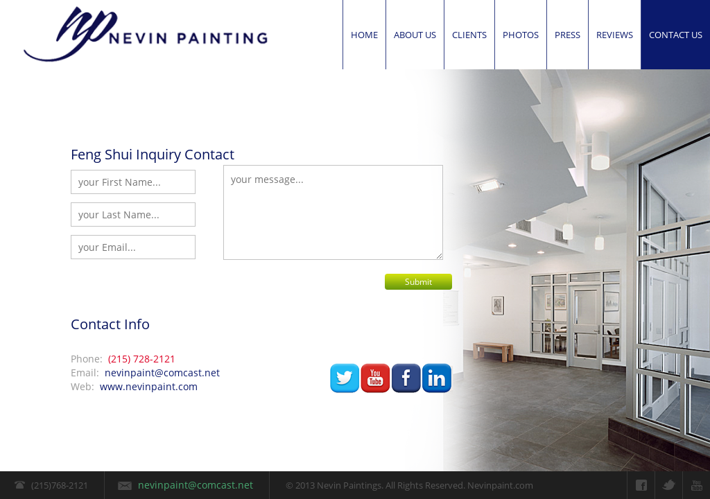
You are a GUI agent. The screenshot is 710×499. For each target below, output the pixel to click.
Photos (521, 34)
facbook (406, 378)
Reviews (614, 34)
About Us (415, 34)
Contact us (675, 34)
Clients (469, 34)
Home (364, 34)
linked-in (437, 378)
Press (567, 34)
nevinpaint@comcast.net (162, 372)
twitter (345, 378)
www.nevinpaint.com (149, 386)
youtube (376, 378)
